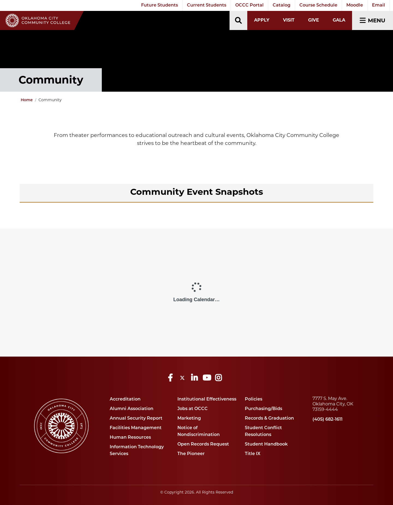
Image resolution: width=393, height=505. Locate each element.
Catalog (281, 5)
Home (27, 100)
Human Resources (130, 437)
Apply (261, 20)
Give (313, 20)
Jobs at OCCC (192, 409)
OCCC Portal (249, 5)
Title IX (252, 454)
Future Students (159, 5)
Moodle (354, 5)
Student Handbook (266, 444)
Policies (253, 399)
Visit (288, 20)
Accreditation (125, 399)
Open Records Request (203, 444)
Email (378, 5)
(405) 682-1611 (327, 419)
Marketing (189, 418)
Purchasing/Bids (263, 409)
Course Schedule (318, 5)
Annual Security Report (136, 418)
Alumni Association (131, 409)
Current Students (206, 5)
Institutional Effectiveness (206, 399)
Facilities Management (136, 428)
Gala (339, 20)
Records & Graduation (269, 418)
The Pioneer (191, 454)
